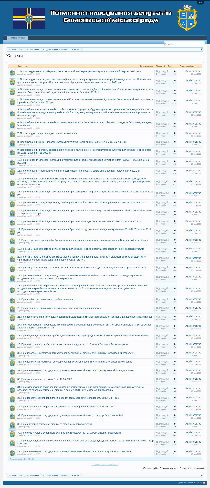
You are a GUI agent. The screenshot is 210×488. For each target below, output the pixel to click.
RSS (204, 483)
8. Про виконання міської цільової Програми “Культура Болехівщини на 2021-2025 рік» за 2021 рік (71, 142)
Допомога (182, 483)
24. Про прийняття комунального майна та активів (45, 299)
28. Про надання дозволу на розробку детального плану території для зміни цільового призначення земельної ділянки (83, 335)
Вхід (200, 2)
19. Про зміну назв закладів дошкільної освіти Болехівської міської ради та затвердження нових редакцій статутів (80, 249)
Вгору (199, 483)
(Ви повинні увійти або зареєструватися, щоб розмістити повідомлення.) (173, 468)
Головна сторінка (17, 38)
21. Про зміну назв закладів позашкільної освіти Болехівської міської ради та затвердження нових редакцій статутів (81, 267)
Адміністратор (23, 74)
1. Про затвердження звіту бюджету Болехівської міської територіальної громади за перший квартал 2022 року (79, 71)
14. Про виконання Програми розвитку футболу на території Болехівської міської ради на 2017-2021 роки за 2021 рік (82, 202)
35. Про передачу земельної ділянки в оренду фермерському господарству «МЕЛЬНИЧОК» (68, 398)
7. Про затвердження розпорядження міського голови (47, 133)
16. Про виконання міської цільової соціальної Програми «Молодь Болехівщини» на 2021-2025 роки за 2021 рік (79, 221)
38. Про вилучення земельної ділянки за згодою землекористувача (54, 424)
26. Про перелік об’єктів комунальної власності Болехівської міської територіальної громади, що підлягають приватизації (84, 316)
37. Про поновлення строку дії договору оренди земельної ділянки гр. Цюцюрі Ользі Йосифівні (70, 415)
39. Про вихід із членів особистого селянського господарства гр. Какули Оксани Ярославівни (69, 432)
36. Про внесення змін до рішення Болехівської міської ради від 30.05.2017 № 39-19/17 (66, 406)
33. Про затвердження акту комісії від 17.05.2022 (44, 379)
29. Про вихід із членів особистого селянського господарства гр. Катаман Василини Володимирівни (72, 344)
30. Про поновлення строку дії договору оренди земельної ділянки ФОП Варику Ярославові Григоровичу (75, 353)
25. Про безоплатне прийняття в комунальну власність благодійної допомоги (60, 308)
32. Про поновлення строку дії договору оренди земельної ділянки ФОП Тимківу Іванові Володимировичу (76, 370)
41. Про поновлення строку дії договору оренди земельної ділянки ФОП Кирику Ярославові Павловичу (74, 451)
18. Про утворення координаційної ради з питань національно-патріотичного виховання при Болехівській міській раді (82, 240)
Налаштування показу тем (105, 464)
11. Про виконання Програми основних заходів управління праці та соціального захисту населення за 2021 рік (78, 170)
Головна (191, 483)
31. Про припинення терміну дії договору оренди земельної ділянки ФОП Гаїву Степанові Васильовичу (74, 361)
